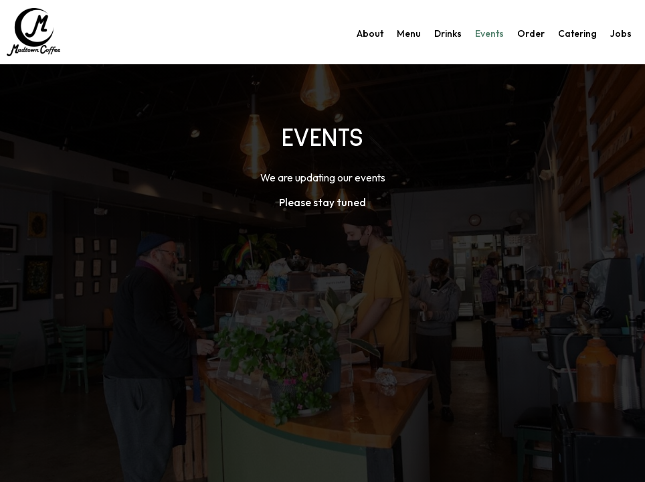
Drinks (448, 33)
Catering (577, 33)
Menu (409, 33)
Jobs (621, 33)
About (370, 33)
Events (489, 33)
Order (531, 33)
